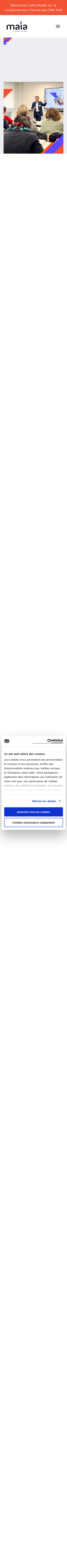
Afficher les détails (44, 800)
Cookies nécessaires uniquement (33, 822)
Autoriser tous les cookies (33, 811)
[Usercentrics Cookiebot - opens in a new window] (48, 741)
